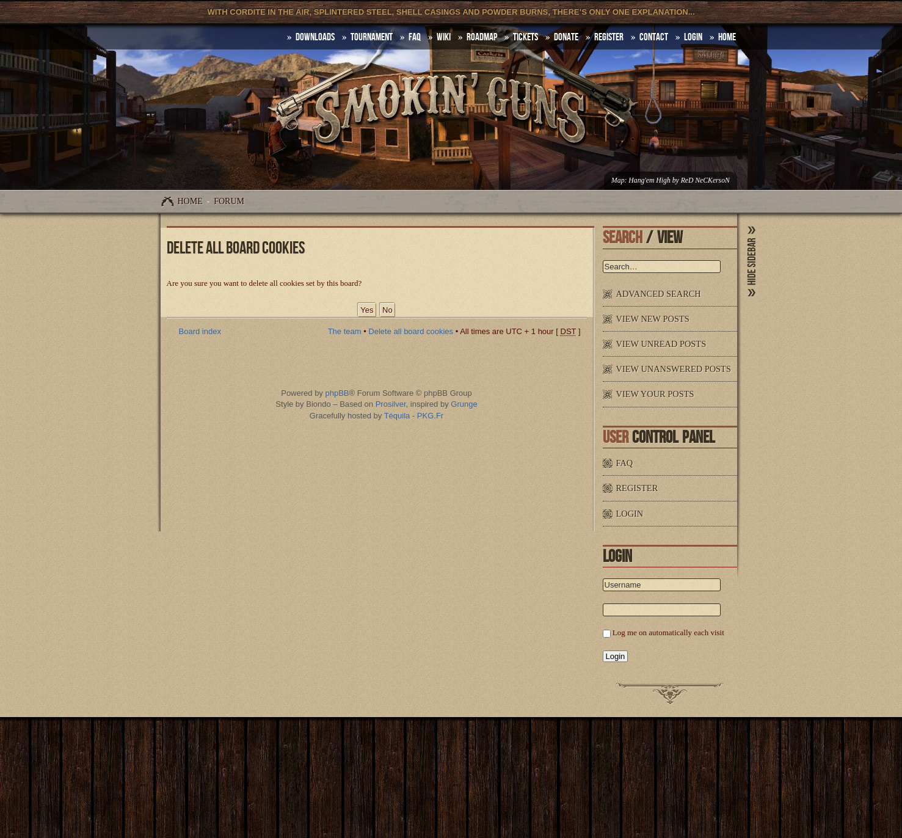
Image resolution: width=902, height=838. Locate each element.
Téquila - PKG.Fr (414, 415)
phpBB (337, 393)
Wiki (444, 37)
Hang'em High (649, 180)
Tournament (372, 37)
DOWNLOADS (315, 37)
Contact (653, 37)
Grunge (464, 404)
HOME (727, 37)
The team (345, 331)
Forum (229, 201)
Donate (566, 37)
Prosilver (391, 404)
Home (190, 201)
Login (693, 37)
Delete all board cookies (410, 331)
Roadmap (482, 37)
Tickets (525, 37)
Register (609, 37)
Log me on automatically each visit (668, 632)
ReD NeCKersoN (705, 180)
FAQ (415, 37)
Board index (200, 331)
